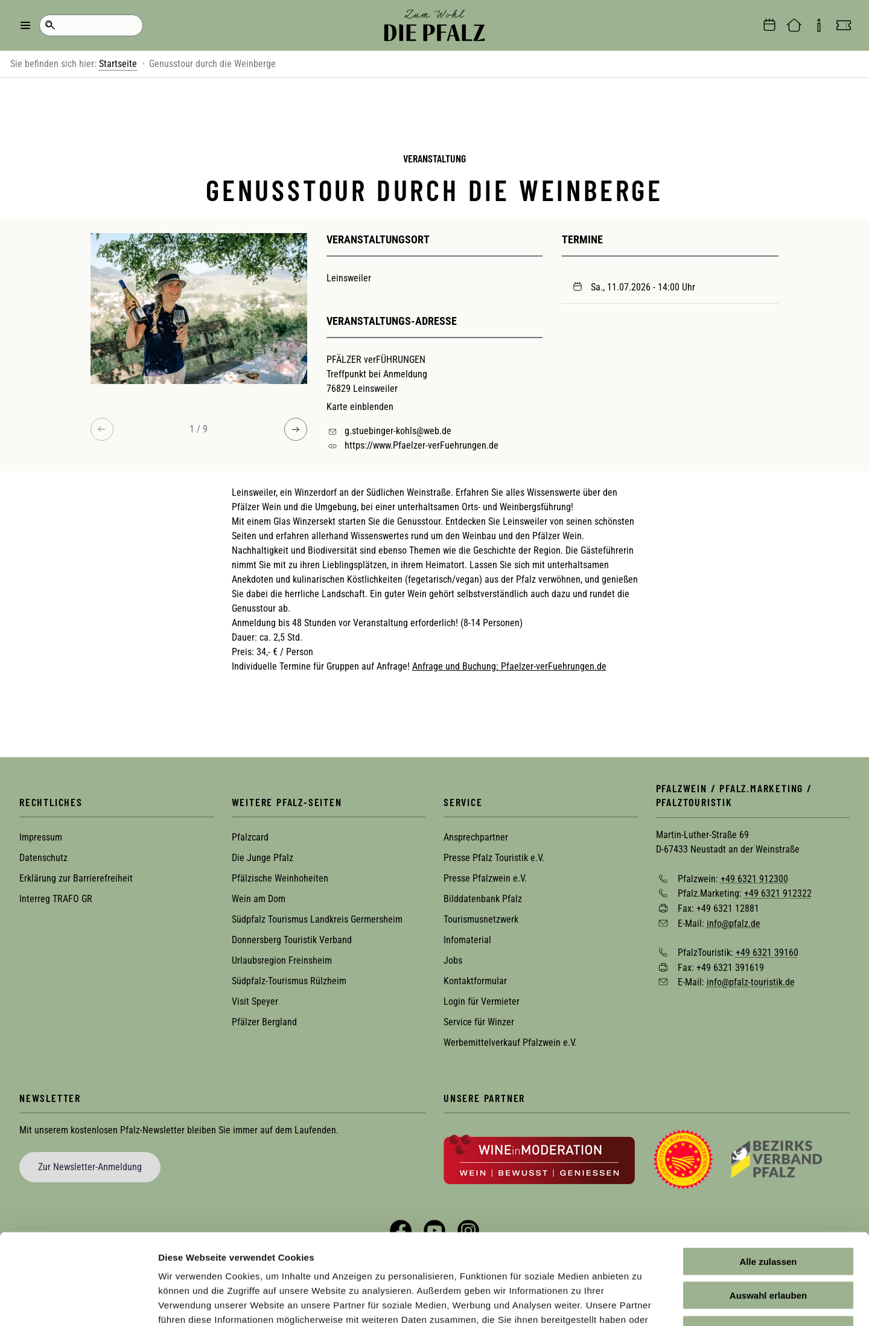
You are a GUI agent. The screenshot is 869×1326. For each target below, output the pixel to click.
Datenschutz (43, 857)
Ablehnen (768, 1249)
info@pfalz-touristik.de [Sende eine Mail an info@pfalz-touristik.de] (751, 982)
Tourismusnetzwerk (481, 919)
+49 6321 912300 (754, 878)
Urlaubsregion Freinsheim (282, 960)
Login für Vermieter (482, 1001)
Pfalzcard (250, 837)
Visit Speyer (255, 1001)
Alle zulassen (768, 1181)
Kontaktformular (475, 981)
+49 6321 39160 (767, 952)
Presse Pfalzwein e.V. (485, 878)
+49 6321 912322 (778, 893)
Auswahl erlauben (768, 1215)
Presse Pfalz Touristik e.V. (494, 857)
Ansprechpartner (476, 837)
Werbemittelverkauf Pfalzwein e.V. (510, 1042)
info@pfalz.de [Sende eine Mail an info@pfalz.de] (733, 923)
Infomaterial (467, 940)
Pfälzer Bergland (264, 1022)
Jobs (453, 960)
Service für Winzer (479, 1022)
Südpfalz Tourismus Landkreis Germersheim (317, 919)
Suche (49, 25)
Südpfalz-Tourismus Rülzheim (289, 981)
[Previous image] (102, 429)
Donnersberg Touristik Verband (292, 940)
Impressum (40, 837)
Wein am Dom (258, 899)
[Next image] (295, 429)
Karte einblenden (359, 406)
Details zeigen (641, 1302)
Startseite (118, 63)
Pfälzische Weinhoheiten (280, 878)
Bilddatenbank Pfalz (483, 899)
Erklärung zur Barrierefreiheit (76, 878)
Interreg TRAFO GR (55, 899)
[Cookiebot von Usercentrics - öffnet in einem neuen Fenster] (78, 1302)
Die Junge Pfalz (262, 857)
